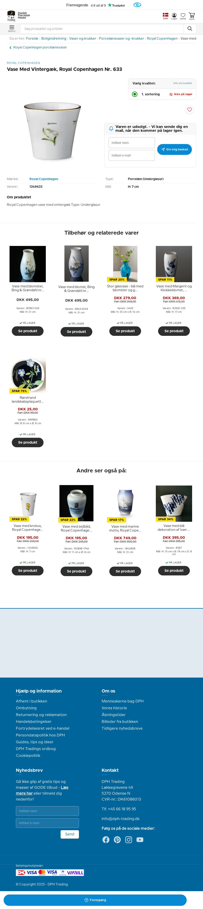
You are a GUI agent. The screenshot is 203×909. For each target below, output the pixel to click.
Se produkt (27, 331)
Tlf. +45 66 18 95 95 (119, 809)
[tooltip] (28, 288)
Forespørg (95, 900)
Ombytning (26, 708)
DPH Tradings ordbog (36, 749)
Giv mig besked (174, 149)
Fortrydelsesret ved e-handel (42, 728)
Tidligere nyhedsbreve (122, 728)
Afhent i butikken (31, 701)
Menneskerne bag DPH (123, 701)
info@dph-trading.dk (120, 819)
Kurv (192, 16)
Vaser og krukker (82, 38)
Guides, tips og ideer (35, 742)
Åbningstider (114, 715)
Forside (32, 38)
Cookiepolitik (28, 756)
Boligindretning (53, 38)
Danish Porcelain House (22, 15)
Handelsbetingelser (33, 722)
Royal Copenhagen (162, 38)
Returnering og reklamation (41, 715)
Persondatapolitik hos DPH (40, 735)
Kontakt (110, 770)
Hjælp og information (39, 691)
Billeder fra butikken (120, 722)
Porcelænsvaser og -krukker (121, 38)
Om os (108, 691)
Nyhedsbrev (29, 770)
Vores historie (114, 708)
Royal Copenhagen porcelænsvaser (40, 47)
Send (69, 834)
